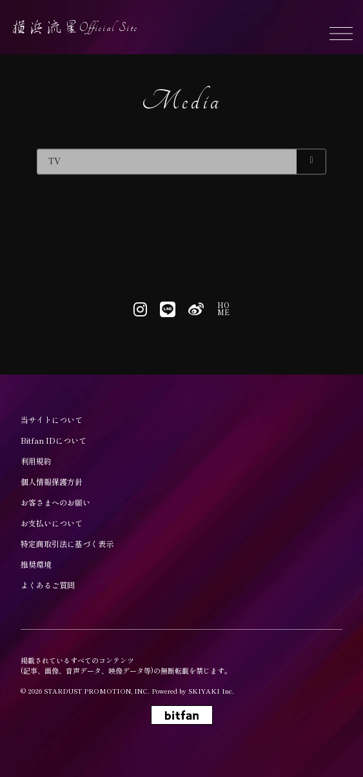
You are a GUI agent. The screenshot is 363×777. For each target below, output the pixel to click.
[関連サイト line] (167, 309)
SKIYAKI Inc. (211, 691)
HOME (223, 309)
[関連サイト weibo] (196, 309)
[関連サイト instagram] (140, 309)
